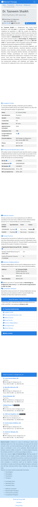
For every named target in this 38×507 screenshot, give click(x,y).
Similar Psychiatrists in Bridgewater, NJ (13, 374)
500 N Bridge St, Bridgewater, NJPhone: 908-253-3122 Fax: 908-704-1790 (13, 425)
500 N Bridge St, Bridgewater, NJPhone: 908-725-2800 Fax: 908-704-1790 (13, 381)
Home (4, 5)
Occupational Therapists (11, 494)
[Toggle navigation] (34, 1)
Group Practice (8, 320)
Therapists (8, 478)
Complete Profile (8, 312)
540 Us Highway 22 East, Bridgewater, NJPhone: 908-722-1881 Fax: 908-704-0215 (14, 434)
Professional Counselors (11, 492)
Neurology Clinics (9, 483)
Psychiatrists (10, 5)
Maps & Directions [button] (30, 23)
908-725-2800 (7, 23)
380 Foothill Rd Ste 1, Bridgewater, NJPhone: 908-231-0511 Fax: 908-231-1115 (13, 399)
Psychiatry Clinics (10, 485)
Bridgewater (27, 5)
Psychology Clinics (10, 481)
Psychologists (9, 472)
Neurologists (8, 474)
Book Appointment (8, 325)
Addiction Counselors (11, 488)
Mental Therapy (9, 2)
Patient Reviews (8, 328)
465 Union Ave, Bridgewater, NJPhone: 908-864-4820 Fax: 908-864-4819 (14, 416)
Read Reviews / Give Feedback (19, 299)
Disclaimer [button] (19, 502)
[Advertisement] (19, 83)
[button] (18, 133)
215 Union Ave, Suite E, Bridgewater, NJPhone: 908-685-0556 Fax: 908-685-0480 (14, 408)
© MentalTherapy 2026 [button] (19, 499)
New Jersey (19, 5)
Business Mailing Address (10, 323)
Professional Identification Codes (12, 315)
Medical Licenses (8, 317)
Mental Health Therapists (12, 490)
